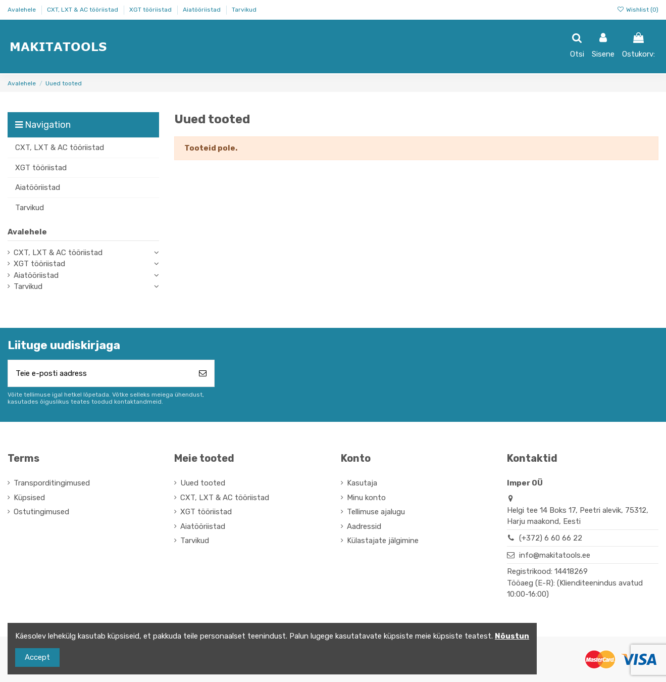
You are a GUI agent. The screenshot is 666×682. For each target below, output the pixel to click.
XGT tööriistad (151, 9)
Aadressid (364, 526)
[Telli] (202, 373)
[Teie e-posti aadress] (99, 373)
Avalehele (22, 9)
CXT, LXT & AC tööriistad (83, 9)
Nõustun (512, 636)
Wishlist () (637, 9)
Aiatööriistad (202, 9)
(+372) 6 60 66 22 (550, 538)
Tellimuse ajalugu (376, 511)
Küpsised (29, 497)
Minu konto (366, 497)
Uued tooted (202, 483)
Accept (37, 657)
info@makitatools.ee (554, 555)
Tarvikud (244, 9)
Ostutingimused (41, 511)
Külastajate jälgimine (383, 540)
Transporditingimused (52, 483)
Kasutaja (362, 483)
